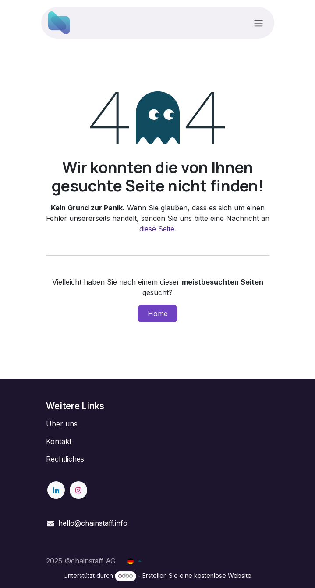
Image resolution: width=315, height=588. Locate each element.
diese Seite (156, 228)
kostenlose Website (222, 575)
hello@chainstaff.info (92, 523)
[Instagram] (78, 490)
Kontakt (58, 441)
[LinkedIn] (56, 490)
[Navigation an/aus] (258, 23)
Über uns (62, 423)
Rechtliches (65, 459)
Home (158, 313)
